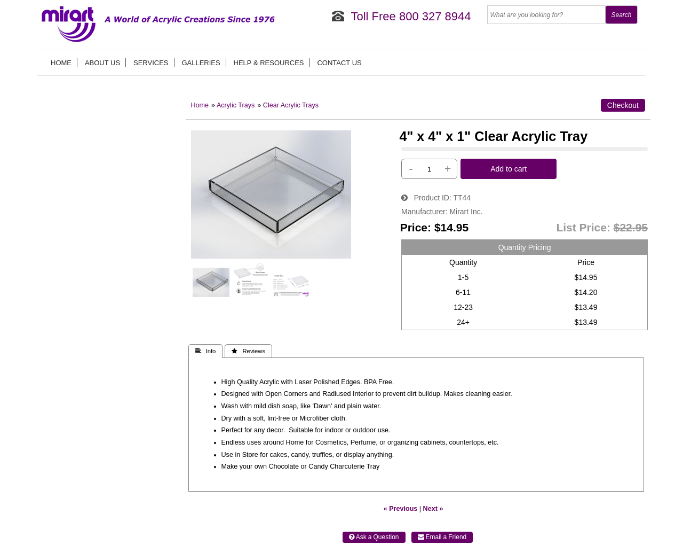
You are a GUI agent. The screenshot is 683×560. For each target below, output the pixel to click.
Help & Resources (269, 63)
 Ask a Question (374, 537)
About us (102, 63)
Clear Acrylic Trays (291, 105)
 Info (205, 351)
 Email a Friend (442, 537)
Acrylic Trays (236, 105)
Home (61, 63)
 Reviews (248, 351)
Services (151, 63)
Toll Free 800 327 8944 (411, 16)
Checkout (623, 105)
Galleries (200, 63)
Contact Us (339, 63)
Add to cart (508, 169)
